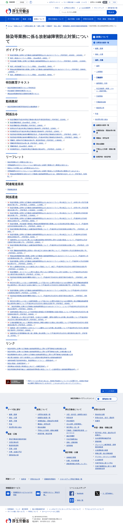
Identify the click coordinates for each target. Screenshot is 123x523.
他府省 (23, 473)
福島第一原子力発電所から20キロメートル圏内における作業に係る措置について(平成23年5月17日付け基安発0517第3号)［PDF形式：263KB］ (48, 329)
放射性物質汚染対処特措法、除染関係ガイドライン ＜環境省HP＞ (32, 360)
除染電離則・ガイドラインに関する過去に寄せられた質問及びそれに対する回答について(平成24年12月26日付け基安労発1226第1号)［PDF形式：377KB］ (48, 273)
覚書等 (97, 417)
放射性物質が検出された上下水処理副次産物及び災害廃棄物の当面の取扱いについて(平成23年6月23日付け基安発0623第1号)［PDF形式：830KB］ (48, 313)
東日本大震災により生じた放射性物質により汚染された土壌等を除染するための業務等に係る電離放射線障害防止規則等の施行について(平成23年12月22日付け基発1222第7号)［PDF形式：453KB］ (48, 302)
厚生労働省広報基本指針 (18, 433)
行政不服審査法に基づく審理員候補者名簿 (105, 461)
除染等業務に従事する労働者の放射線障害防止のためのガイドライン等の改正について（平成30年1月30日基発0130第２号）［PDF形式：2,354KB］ (48, 214)
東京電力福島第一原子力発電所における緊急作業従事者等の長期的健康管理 (35, 357)
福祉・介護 (99, 54)
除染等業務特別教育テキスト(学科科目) (22, 88)
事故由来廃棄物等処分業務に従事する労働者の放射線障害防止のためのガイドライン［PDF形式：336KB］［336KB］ (47, 70)
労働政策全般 (101, 102)
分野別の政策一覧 (102, 43)
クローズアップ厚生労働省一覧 (71, 473)
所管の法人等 (35, 473)
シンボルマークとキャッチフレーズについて (65, 503)
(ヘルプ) (84, 2)
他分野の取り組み (101, 119)
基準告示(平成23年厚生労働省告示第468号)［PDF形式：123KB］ (33, 128)
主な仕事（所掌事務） (74, 420)
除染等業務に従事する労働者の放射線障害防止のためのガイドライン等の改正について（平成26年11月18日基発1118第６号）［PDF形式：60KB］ (47, 219)
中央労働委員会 (72, 435)
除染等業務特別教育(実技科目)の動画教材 (23, 107)
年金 (96, 113)
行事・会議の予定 (15, 445)
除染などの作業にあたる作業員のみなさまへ (23, 168)
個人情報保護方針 (38, 503)
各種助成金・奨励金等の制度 (105, 132)
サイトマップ (99, 8)
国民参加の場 (112, 8)
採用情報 (69, 442)
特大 (114, 2)
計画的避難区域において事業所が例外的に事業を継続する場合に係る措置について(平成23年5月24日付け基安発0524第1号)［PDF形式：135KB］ (48, 323)
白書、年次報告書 (72, 454)
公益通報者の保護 (101, 444)
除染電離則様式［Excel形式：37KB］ (23, 122)
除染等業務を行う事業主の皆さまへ (20, 162)
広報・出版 (13, 442)
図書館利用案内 (50, 473)
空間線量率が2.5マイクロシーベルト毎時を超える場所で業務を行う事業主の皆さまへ (38, 165)
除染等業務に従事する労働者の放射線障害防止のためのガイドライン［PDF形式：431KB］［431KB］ (46, 55)
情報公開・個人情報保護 (104, 447)
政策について (102, 37)
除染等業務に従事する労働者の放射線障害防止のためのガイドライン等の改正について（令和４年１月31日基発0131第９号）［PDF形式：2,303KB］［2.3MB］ (48, 209)
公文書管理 (99, 453)
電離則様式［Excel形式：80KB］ (22, 146)
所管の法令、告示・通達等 (104, 414)
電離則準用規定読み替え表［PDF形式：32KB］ (27, 143)
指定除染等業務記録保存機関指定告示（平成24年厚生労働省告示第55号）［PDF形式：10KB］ (44, 134)
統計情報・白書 (72, 447)
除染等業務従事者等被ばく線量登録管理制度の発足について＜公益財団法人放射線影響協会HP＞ (43, 369)
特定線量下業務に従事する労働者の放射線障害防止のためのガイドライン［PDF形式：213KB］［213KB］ (47, 62)
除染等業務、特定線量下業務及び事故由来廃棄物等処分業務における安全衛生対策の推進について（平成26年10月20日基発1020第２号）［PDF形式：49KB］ (48, 225)
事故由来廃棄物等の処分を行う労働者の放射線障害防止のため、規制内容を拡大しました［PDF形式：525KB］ (47, 175)
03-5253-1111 (45, 515)
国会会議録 (100, 144)
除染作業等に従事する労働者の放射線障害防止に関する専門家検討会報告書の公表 (37, 349)
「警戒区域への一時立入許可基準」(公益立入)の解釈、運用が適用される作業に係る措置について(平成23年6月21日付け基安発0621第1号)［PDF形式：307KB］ (48, 318)
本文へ (57, 8)
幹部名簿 (69, 414)
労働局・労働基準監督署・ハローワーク (76, 428)
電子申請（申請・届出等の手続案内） (105, 427)
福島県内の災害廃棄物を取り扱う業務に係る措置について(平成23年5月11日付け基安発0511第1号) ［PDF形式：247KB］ (47, 334)
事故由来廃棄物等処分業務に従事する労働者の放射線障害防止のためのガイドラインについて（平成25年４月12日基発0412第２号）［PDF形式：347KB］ (48, 257)
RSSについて (33, 505)
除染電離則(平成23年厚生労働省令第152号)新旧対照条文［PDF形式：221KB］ (38, 119)
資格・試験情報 (72, 439)
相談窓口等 (100, 108)
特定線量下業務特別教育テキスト (19, 91)
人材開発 (99, 72)
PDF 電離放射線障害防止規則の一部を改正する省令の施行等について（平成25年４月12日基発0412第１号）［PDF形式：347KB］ (48, 251)
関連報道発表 (12, 189)
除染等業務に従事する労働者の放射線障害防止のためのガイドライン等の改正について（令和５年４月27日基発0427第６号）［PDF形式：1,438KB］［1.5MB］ (48, 203)
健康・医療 (99, 48)
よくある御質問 (84, 8)
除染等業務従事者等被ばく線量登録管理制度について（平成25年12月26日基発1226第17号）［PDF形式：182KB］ (48, 230)
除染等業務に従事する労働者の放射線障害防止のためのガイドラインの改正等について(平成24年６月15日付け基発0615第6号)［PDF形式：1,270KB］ (47, 291)
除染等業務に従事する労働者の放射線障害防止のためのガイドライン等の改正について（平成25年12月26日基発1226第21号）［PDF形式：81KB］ (47, 235)
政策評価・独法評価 (103, 157)
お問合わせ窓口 (69, 8)
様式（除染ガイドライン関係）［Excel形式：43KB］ (29, 58)
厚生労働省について (74, 407)
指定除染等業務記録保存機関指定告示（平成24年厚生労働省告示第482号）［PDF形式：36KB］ (44, 137)
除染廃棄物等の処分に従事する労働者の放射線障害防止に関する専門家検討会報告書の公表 (40, 354)
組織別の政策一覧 (102, 125)
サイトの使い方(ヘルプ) (16, 505)
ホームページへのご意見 (51, 505)
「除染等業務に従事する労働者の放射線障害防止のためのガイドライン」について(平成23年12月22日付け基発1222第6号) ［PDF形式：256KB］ (48, 307)
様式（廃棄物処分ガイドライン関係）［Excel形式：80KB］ (31, 75)
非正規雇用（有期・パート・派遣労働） (105, 90)
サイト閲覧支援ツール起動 (72, 2)
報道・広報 (13, 429)
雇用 (97, 66)
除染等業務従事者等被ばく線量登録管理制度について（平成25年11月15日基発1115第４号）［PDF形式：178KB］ (48, 246)
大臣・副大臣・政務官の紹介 (76, 411)
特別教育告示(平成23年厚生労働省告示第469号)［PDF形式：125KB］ (35, 131)
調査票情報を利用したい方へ (76, 457)
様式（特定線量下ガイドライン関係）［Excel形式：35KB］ (31, 66)
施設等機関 (70, 432)
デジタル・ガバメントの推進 (105, 450)
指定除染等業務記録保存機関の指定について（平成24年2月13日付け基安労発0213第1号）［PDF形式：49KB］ (47, 297)
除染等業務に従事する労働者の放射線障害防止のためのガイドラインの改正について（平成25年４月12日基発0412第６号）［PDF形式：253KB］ (48, 262)
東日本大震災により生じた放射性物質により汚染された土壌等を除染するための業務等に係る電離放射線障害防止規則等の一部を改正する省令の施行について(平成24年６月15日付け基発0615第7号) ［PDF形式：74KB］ (48, 284)
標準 (104, 2)
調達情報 (98, 435)
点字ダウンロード (54, 2)
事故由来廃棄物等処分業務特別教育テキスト (23, 94)
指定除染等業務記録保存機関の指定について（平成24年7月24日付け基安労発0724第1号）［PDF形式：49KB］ (47, 278)
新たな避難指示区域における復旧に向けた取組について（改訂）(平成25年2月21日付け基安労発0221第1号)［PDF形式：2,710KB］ (47, 267)
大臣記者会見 (14, 436)
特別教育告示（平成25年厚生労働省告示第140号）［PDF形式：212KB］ (36, 149)
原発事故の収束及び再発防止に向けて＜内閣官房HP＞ (28, 366)
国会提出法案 (100, 411)
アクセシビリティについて (94, 503)
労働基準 (99, 77)
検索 (113, 12)
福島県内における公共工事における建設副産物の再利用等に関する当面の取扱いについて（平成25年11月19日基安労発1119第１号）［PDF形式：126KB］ (47, 241)
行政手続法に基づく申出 (104, 456)
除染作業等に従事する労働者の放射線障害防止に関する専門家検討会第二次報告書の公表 (39, 351)
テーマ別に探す (15, 407)
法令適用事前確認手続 (103, 432)
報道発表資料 (14, 439)
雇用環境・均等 (101, 83)
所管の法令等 (100, 407)
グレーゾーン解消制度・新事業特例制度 (105, 439)
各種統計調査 (71, 451)
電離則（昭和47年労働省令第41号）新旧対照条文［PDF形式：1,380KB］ (36, 140)
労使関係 (99, 96)
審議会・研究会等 (102, 138)
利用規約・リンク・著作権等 (18, 503)
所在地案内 (70, 417)
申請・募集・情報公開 (104, 422)
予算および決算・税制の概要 (105, 150)
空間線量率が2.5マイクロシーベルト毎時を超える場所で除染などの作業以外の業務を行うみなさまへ (44, 171)
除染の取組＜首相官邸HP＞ (18, 363)
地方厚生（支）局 (72, 423)
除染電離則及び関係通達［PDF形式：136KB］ (27, 125)
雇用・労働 (99, 60)
